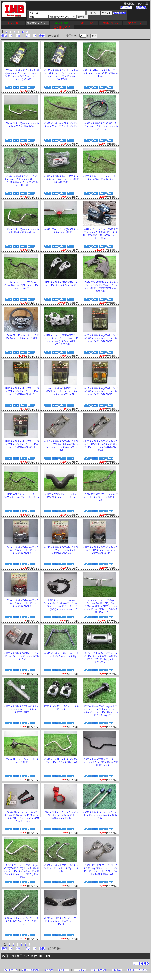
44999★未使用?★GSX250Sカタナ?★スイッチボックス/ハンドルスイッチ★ (100, 126)
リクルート (63, 970)
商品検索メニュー (37, 23)
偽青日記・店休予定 (137, 970)
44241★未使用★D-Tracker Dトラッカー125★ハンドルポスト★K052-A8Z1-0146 (22, 550)
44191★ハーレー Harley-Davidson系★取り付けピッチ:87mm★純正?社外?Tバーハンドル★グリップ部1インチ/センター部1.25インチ (100, 606)
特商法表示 (117, 970)
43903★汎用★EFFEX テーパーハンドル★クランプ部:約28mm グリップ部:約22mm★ (100, 762)
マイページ (135, 23)
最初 (4, 35)
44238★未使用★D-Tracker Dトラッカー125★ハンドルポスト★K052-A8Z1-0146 (22, 603)
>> (34, 35)
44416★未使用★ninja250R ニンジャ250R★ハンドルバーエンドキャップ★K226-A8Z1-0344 (22, 444)
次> (28, 35)
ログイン (126, 7)
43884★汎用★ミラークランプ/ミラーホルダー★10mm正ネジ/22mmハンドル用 (61, 815)
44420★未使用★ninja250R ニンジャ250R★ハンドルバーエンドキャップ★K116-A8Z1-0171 (100, 338)
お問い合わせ (110, 23)
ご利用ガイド (62, 27)
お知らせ (13, 23)
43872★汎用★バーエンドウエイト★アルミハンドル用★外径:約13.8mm (100, 815)
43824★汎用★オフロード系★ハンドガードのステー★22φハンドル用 (61, 868)
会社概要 (49, 970)
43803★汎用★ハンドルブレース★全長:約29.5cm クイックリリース (22, 921)
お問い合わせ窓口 (30, 970)
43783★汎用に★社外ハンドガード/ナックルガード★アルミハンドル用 (61, 921)
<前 (18, 35)
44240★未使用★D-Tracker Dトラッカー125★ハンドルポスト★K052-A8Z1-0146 (61, 550)
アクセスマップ (98, 970)
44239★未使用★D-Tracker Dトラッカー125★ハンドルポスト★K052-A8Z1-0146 (100, 550)
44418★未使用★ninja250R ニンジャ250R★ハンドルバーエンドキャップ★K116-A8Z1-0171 (61, 391)
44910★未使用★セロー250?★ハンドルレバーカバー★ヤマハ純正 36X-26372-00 (62, 179)
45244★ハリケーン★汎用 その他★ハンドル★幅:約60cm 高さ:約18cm (100, 73)
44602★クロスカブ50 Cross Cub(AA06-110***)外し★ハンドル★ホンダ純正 (21, 285)
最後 (42, 35)
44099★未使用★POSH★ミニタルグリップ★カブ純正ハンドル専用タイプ (21, 656)
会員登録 (141, 7)
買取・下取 (86, 23)
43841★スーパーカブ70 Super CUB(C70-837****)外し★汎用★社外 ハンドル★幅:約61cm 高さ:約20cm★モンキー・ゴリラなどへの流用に (21, 871)
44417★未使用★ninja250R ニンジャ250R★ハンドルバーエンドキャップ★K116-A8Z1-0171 (100, 391)
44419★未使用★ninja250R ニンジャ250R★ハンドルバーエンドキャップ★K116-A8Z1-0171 (22, 391)
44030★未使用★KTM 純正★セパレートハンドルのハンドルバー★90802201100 (21, 709)
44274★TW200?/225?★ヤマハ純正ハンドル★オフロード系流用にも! (100, 497)
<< (10, 35)
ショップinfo (80, 970)
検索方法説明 (119, 13)
